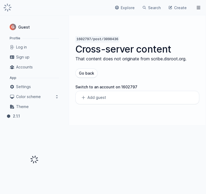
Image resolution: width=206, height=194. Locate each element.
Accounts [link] (21, 67)
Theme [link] (19, 106)
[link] (7, 7)
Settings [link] (20, 86)
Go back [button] (86, 73)
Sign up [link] (20, 57)
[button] (34, 27)
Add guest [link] (93, 97)
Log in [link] (18, 47)
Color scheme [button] (34, 96)
